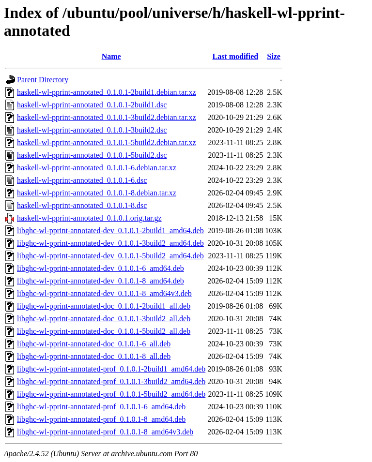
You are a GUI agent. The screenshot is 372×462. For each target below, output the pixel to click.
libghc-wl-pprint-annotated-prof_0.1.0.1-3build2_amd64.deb (111, 381)
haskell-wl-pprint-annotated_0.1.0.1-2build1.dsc (92, 105)
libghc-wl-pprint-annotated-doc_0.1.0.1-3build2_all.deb (103, 318)
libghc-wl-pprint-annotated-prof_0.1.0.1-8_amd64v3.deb (105, 432)
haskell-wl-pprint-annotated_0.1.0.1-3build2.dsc (92, 130)
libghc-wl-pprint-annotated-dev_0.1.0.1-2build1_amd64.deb (110, 230)
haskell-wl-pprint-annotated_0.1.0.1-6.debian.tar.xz (96, 168)
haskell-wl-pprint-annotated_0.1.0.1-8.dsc (82, 205)
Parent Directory (42, 79)
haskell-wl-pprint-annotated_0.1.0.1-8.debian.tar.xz (96, 193)
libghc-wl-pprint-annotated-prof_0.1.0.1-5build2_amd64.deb (111, 394)
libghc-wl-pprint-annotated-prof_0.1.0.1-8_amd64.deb (101, 419)
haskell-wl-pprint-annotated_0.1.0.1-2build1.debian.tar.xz (106, 92)
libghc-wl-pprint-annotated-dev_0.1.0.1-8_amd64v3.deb (104, 293)
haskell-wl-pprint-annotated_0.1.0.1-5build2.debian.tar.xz (106, 142)
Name (111, 56)
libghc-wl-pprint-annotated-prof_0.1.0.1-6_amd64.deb (101, 406)
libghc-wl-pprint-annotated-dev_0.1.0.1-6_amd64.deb (100, 268)
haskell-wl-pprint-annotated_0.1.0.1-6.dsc (82, 180)
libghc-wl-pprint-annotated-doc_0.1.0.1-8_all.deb (93, 356)
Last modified (235, 56)
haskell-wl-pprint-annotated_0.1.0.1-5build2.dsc (92, 155)
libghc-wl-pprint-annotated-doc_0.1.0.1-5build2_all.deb (103, 331)
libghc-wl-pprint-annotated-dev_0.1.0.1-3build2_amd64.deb (110, 243)
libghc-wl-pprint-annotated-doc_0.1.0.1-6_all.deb (93, 344)
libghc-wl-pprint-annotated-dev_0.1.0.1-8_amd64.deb (100, 281)
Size (273, 56)
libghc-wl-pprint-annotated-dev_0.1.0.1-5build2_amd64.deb (110, 256)
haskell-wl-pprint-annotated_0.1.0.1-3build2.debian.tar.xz (106, 117)
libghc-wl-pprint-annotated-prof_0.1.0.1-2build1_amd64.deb (111, 369)
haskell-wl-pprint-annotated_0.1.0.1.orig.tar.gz (89, 218)
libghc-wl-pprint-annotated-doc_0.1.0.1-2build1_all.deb (103, 306)
